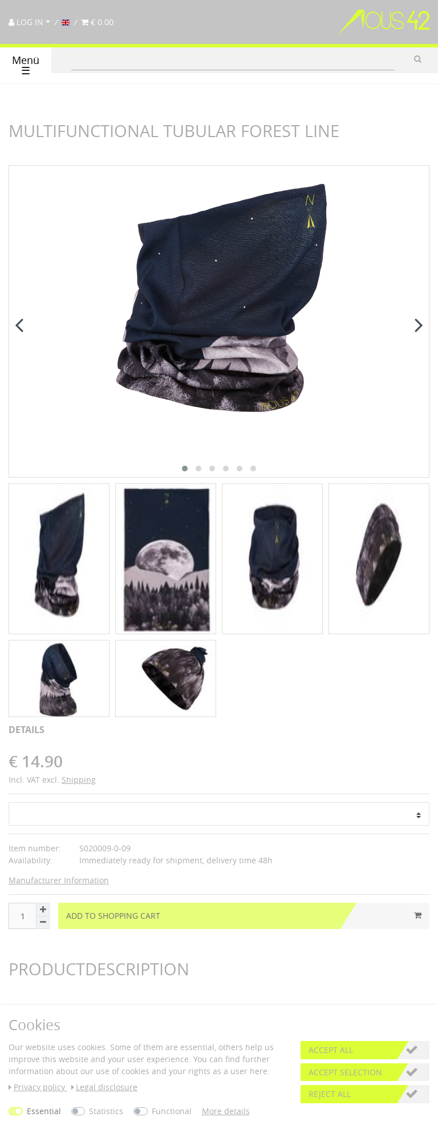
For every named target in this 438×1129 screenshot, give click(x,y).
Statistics (106, 1111)
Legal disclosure (104, 1087)
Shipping (79, 688)
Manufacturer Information (59, 789)
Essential (44, 1111)
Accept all (331, 1049)
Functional (172, 1111)
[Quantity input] (22, 825)
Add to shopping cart (243, 824)
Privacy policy (38, 1087)
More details (226, 1111)
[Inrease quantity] (43, 818)
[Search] (417, 58)
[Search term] (233, 58)
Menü (25, 65)
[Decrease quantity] (43, 831)
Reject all (330, 1093)
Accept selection (345, 1072)
